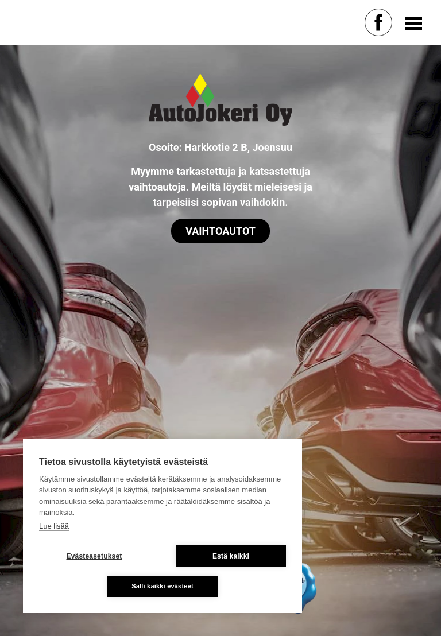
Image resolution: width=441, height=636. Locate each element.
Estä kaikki (230, 556)
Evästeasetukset (94, 556)
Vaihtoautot (220, 231)
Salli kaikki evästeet (162, 586)
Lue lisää (54, 526)
